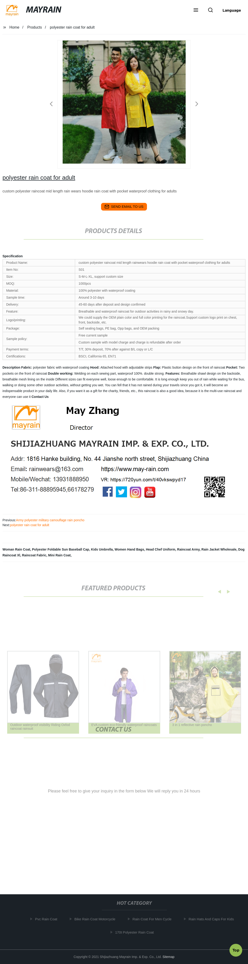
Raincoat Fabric (34, 555)
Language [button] (232, 10)
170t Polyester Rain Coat (136, 932)
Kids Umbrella (102, 549)
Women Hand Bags (129, 549)
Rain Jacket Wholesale (218, 549)
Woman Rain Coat (16, 549)
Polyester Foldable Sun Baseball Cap (60, 549)
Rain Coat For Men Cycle (153, 919)
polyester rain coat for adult (29, 525)
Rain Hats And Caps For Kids (212, 919)
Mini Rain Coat (59, 555)
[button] (196, 10)
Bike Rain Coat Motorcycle (96, 919)
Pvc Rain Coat (48, 919)
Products (34, 27)
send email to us (124, 206)
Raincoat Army (188, 549)
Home (14, 27)
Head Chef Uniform (160, 549)
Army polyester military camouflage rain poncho (50, 520)
